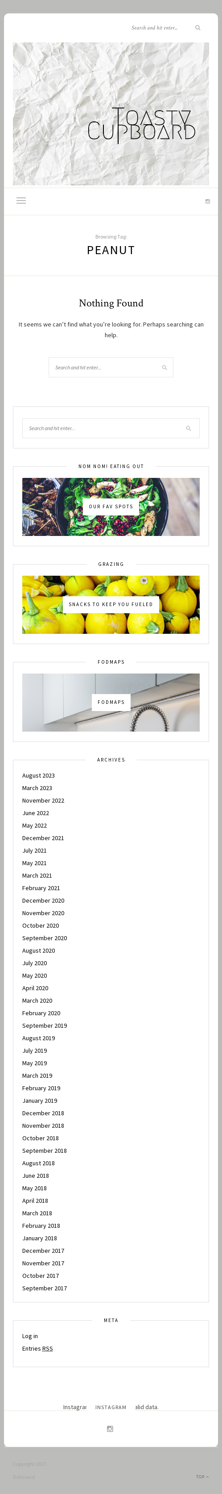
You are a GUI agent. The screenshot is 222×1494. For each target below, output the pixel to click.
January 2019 (39, 1100)
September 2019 (44, 1025)
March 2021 (37, 875)
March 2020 (37, 1000)
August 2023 (38, 775)
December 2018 (43, 1113)
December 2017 (43, 1251)
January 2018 (39, 1238)
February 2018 (41, 1226)
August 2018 (38, 1163)
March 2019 (37, 1075)
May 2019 (34, 1063)
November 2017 (43, 1263)
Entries (37, 1348)
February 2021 (41, 888)
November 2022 (43, 800)
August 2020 (38, 950)
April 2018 (35, 1201)
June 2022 (35, 813)
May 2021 (34, 863)
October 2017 (40, 1276)
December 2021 (43, 838)
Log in (30, 1336)
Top (202, 1477)
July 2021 (34, 850)
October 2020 (40, 925)
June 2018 (35, 1176)
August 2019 (38, 1038)
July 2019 (34, 1050)
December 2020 (43, 900)
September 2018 (44, 1151)
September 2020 (44, 938)
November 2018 (43, 1126)
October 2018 (40, 1138)
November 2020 (43, 913)
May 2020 (34, 975)
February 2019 (41, 1088)
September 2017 (44, 1288)
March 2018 (37, 1213)
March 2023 (37, 788)
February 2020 (41, 1013)
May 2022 (34, 825)
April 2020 (35, 988)
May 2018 (34, 1188)
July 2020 (34, 963)
